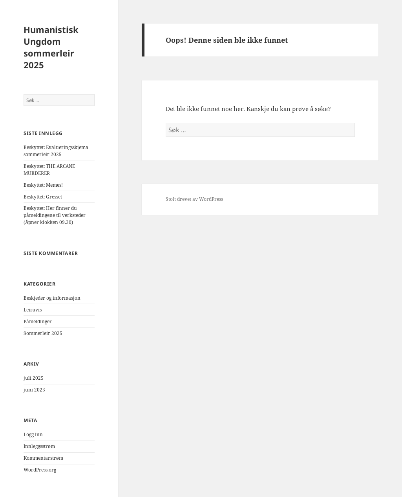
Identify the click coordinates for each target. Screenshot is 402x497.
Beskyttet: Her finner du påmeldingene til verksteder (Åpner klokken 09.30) (55, 215)
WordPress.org (40, 469)
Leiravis (33, 309)
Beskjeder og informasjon (52, 298)
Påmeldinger (38, 321)
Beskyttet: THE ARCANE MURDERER (49, 170)
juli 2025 (34, 378)
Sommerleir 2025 (43, 333)
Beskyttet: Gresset (43, 196)
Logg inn (33, 434)
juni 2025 (34, 389)
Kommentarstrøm (43, 458)
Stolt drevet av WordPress (194, 199)
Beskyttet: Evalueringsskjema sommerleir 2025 (56, 151)
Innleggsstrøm (39, 446)
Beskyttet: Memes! (43, 185)
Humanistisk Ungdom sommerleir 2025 (51, 47)
